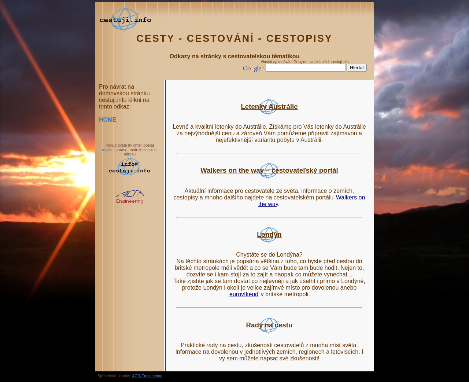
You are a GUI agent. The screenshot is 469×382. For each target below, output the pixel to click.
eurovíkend (243, 294)
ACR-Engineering (147, 376)
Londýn (269, 234)
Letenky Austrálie (269, 106)
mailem (108, 149)
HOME (108, 120)
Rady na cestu (269, 325)
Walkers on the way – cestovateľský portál (269, 170)
